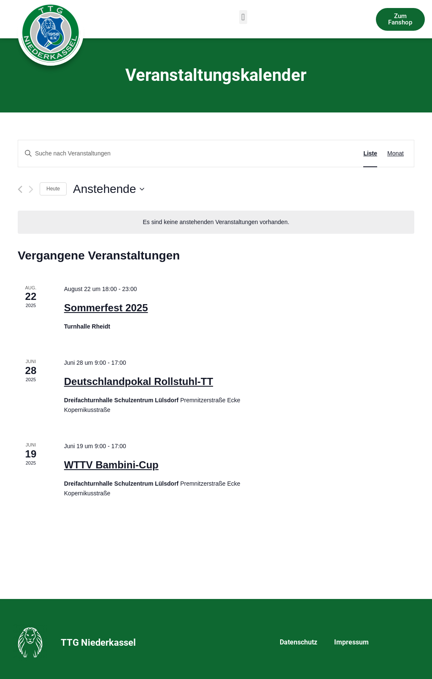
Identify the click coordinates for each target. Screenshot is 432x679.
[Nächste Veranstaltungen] (31, 189)
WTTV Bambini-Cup (111, 464)
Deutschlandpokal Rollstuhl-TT (138, 381)
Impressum (351, 642)
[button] (243, 17)
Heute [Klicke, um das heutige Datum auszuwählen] (53, 189)
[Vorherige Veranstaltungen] (20, 189)
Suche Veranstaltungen (312, 153)
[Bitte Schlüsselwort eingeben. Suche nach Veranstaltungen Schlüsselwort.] (144, 153)
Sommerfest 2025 (106, 307)
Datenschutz (298, 642)
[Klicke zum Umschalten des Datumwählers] (108, 189)
